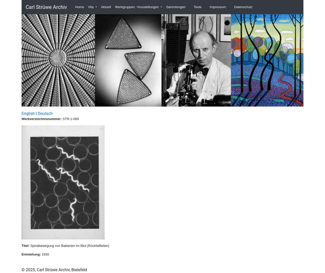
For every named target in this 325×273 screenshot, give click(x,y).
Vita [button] (91, 7)
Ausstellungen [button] (149, 7)
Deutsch (45, 113)
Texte (198, 7)
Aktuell (106, 7)
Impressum (218, 7)
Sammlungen (176, 7)
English (28, 113)
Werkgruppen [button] (125, 7)
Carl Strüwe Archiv (46, 7)
